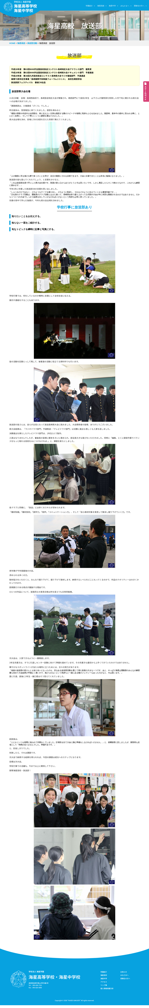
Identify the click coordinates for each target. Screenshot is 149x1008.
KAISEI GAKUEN (74, 1003)
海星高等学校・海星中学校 (54, 979)
